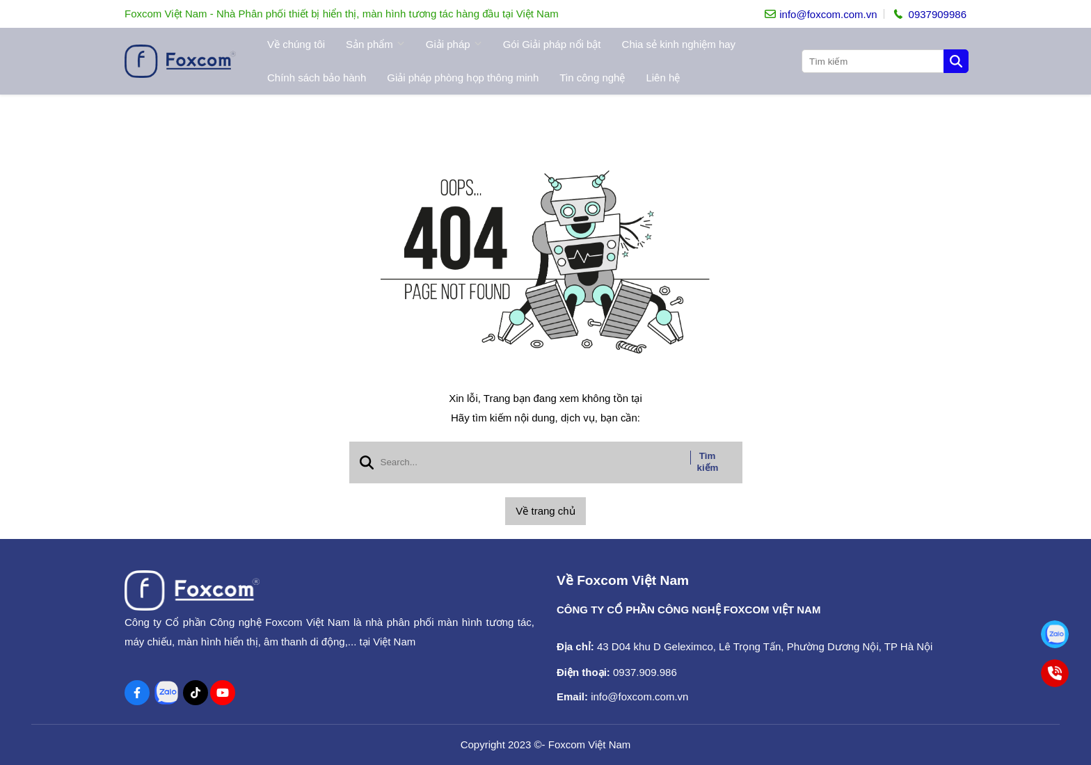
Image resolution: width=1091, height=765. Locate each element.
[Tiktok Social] (195, 692)
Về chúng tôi (296, 44)
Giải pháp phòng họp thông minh (463, 77)
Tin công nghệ (592, 77)
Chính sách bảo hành (316, 77)
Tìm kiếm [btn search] (708, 462)
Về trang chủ (545, 511)
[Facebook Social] (137, 692)
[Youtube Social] (222, 692)
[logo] (180, 61)
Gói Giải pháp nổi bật (552, 44)
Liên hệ (663, 77)
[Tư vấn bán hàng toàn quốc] (1055, 634)
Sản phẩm (375, 44)
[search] (884, 61)
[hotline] (928, 14)
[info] (821, 14)
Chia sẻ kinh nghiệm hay (679, 44)
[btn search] (956, 61)
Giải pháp (454, 44)
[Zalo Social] (166, 692)
